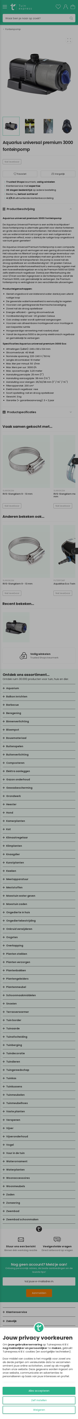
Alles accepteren (39, 1391)
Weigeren (39, 1410)
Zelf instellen (39, 1400)
